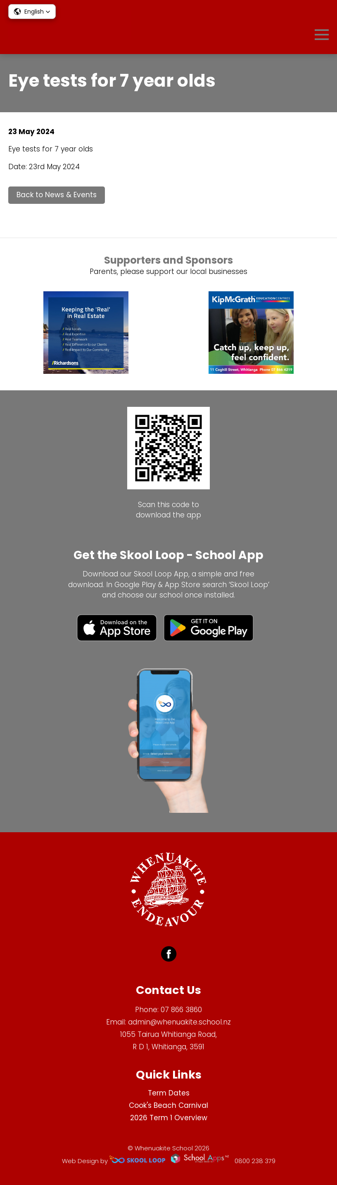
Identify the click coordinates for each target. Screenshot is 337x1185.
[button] (32, 11)
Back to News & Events (57, 195)
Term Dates (169, 1093)
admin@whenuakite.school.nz (179, 1022)
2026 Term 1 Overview (168, 1118)
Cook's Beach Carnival (168, 1105)
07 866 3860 (181, 1010)
